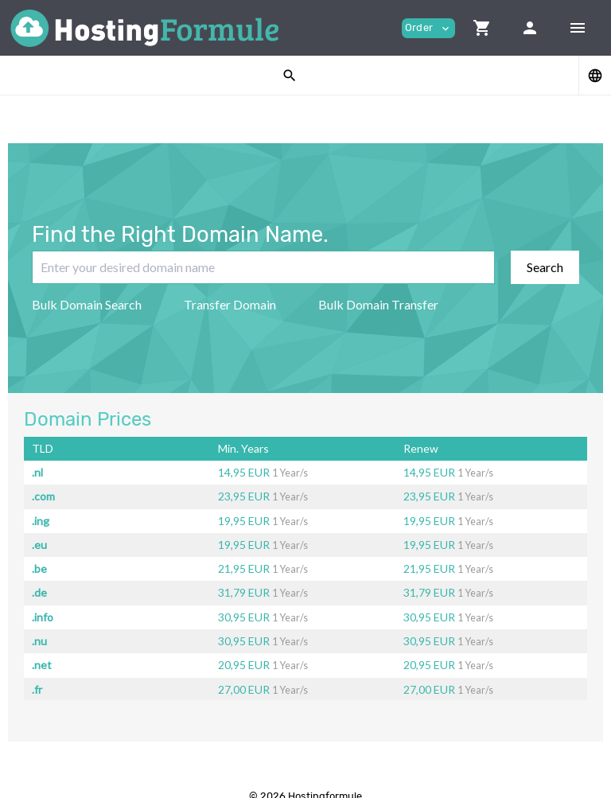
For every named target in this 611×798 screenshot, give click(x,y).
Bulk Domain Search (87, 304)
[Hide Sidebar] (577, 28)
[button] (482, 28)
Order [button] (428, 28)
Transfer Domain (230, 304)
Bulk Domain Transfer (378, 304)
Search (545, 266)
